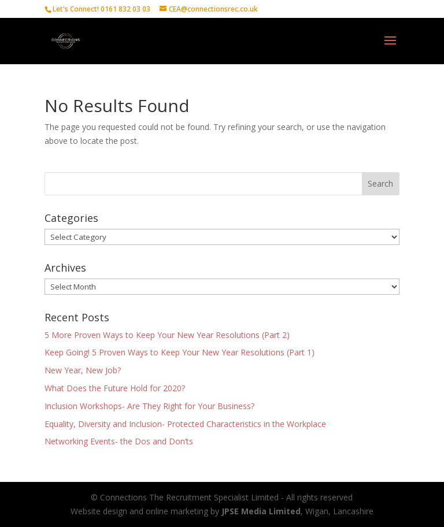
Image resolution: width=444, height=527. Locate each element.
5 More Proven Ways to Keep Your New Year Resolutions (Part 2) (167, 334)
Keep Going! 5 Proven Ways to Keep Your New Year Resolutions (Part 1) (179, 352)
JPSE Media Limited (261, 511)
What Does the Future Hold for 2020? (115, 388)
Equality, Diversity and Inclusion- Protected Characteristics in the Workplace (185, 423)
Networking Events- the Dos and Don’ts (119, 441)
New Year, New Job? (83, 370)
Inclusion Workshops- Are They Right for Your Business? (149, 405)
